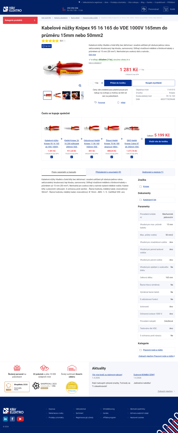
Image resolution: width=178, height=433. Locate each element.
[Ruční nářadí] (75, 18)
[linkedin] (5, 419)
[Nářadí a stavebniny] (61, 18)
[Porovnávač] (150, 9)
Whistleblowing (109, 409)
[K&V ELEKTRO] (12, 9)
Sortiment (79, 413)
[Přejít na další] (82, 95)
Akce (106, 2)
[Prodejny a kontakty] (44, 371)
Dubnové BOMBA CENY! (144, 375)
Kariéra (149, 2)
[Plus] (102, 83)
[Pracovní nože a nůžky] (90, 18)
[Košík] (169, 9)
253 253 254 (72, 8)
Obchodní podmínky (137, 409)
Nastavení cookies (137, 418)
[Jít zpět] (44, 95)
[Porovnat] (99, 102)
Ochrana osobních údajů (139, 413)
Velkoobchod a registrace (92, 2)
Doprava (52, 409)
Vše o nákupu (133, 2)
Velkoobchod (81, 409)
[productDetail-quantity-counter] (96, 83)
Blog (142, 2)
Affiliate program (109, 418)
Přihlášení (170, 2)
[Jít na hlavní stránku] (79, 2)
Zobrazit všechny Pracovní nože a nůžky (157, 356)
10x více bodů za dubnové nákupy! (107, 375)
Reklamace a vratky (56, 413)
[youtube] (20, 419)
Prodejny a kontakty (118, 2)
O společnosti (160, 2)
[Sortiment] (72, 371)
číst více (92, 55)
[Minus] (91, 83)
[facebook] (12, 419)
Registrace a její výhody (84, 418)
